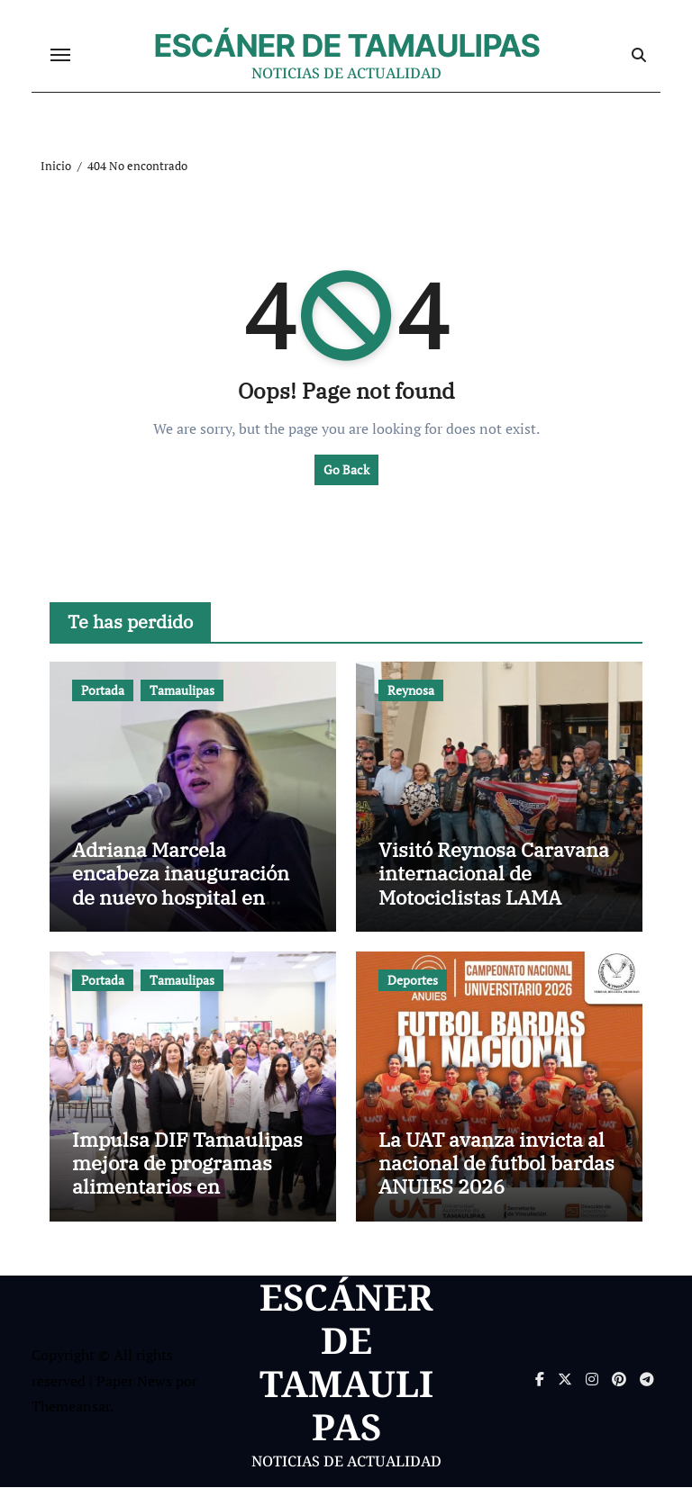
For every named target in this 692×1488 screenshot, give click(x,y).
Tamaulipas (182, 690)
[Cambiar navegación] (60, 56)
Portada (102, 690)
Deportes (412, 980)
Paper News (134, 1382)
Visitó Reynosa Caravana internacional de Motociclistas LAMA (493, 874)
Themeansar (71, 1407)
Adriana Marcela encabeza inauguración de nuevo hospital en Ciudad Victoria (180, 885)
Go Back (346, 470)
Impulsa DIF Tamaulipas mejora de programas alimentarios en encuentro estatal (187, 1175)
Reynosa (410, 690)
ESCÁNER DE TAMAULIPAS (346, 46)
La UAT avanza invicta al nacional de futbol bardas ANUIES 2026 (496, 1164)
